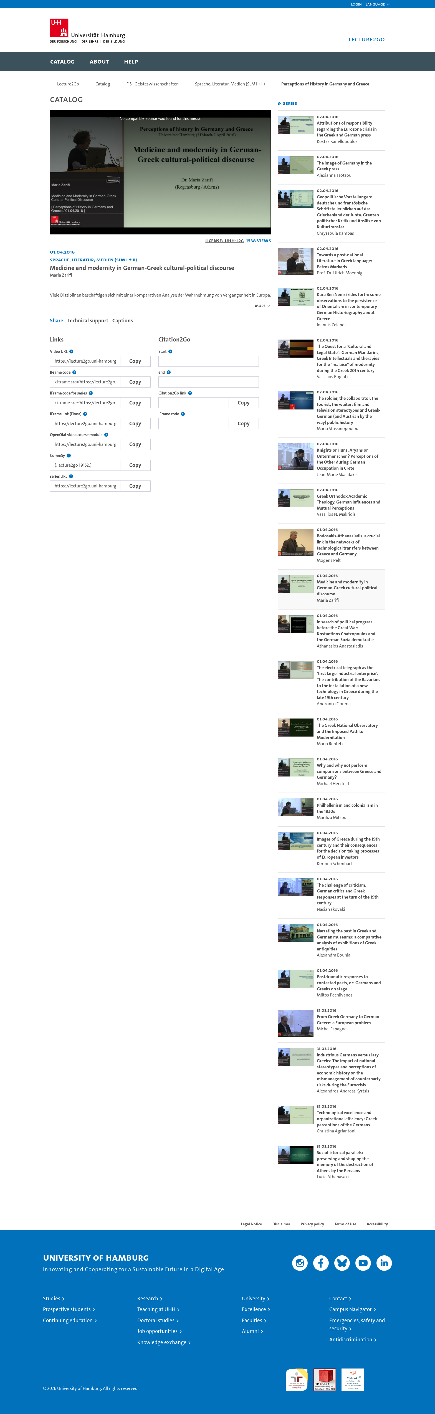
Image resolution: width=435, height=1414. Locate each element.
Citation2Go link (175, 393)
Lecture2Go (68, 84)
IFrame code (63, 372)
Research (147, 1298)
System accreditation (381, 1375)
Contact (338, 1298)
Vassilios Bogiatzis (334, 377)
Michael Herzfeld (333, 783)
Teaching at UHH (156, 1309)
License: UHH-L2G (224, 240)
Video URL (61, 352)
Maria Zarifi (61, 275)
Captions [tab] (122, 320)
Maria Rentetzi (331, 744)
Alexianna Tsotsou (334, 175)
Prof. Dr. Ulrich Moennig (340, 273)
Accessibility (377, 1224)
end (164, 372)
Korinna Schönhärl (334, 863)
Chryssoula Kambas (335, 233)
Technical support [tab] (87, 320)
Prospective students (67, 1309)
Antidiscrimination (350, 1339)
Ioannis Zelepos (332, 325)
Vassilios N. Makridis (336, 514)
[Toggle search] (375, 61)
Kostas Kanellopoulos (337, 141)
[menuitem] (62, 61)
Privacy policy (312, 1224)
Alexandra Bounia (333, 955)
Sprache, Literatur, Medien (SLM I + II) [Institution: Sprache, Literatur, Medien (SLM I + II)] (93, 259)
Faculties (252, 1320)
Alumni (250, 1331)
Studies (51, 1298)
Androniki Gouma (334, 704)
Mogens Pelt (329, 560)
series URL (61, 476)
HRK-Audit (351, 1372)
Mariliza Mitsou (332, 817)
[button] (375, 4)
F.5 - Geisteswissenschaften (153, 84)
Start (165, 352)
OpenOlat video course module (79, 435)
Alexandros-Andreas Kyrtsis (343, 1091)
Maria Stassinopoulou (337, 428)
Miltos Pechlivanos (335, 995)
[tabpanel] (160, 412)
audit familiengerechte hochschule (296, 1378)
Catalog (102, 84)
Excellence (254, 1309)
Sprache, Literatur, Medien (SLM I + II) (230, 84)
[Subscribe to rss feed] (280, 104)
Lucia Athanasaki (333, 1177)
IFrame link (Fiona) (68, 414)
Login (356, 4)
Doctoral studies (155, 1320)
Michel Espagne (332, 1029)
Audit (318, 1372)
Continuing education (68, 1320)
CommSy (60, 456)
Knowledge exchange (161, 1342)
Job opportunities (157, 1331)
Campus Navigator (350, 1309)
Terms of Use (345, 1224)
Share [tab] (56, 320)
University (253, 1298)
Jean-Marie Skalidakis (337, 474)
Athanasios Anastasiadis (340, 646)
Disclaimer (281, 1224)
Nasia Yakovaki (331, 909)
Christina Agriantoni (336, 1131)
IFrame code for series (71, 393)
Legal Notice (251, 1224)
